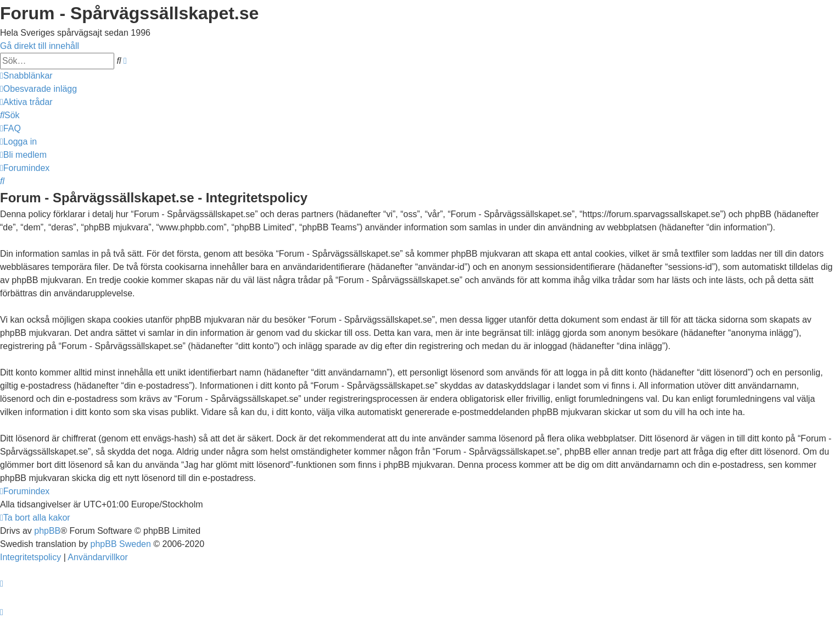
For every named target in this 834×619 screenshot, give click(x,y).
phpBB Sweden (121, 544)
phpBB (47, 530)
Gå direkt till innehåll (39, 46)
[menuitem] (38, 88)
